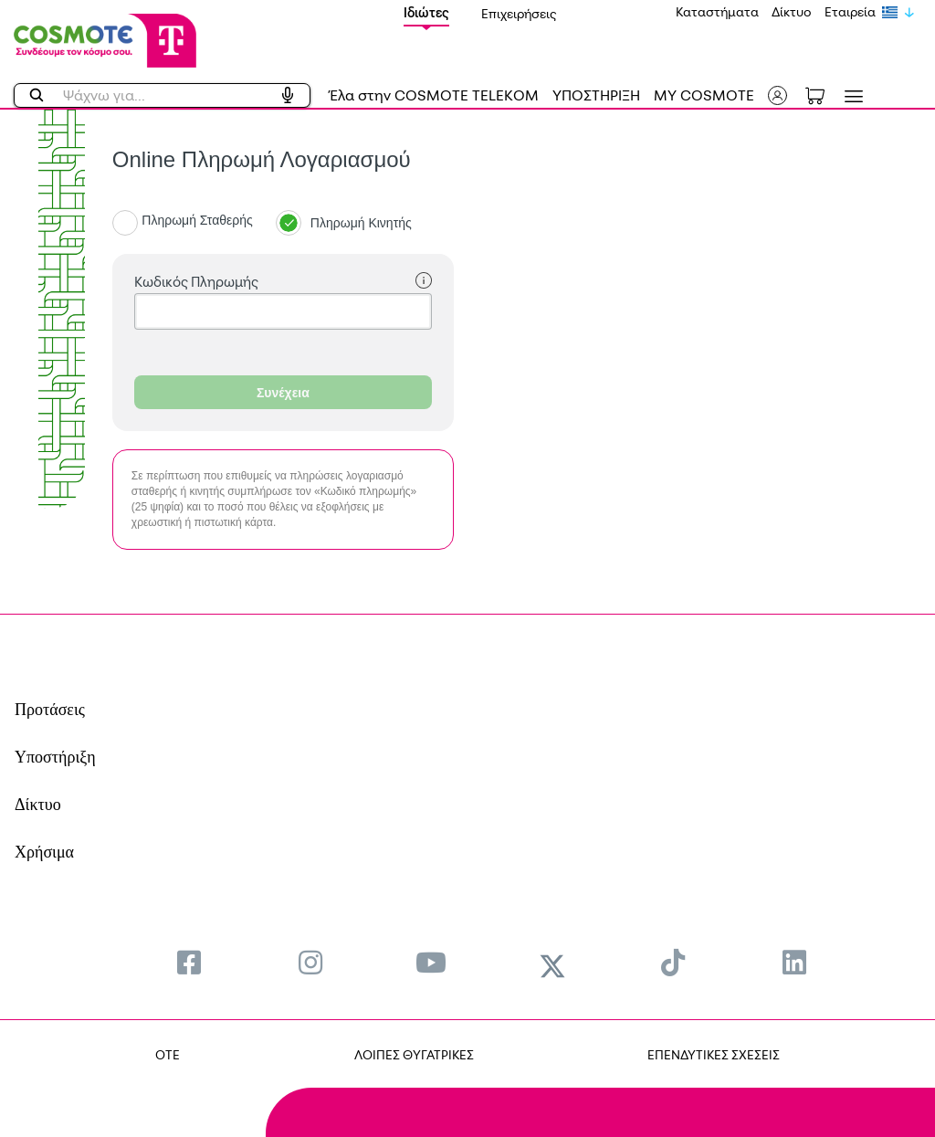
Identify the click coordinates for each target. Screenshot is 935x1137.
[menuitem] (189, 962)
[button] (777, 95)
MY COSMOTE (704, 95)
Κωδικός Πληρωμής (283, 281)
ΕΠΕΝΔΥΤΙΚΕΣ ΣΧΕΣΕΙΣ (713, 1054)
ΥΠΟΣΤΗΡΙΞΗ (596, 95)
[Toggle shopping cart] (824, 94)
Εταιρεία (850, 11)
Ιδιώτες (426, 12)
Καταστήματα (717, 11)
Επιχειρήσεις (519, 13)
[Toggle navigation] (850, 96)
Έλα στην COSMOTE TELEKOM (434, 95)
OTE (167, 1054)
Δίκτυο (792, 11)
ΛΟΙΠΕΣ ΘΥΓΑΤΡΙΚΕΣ (414, 1054)
